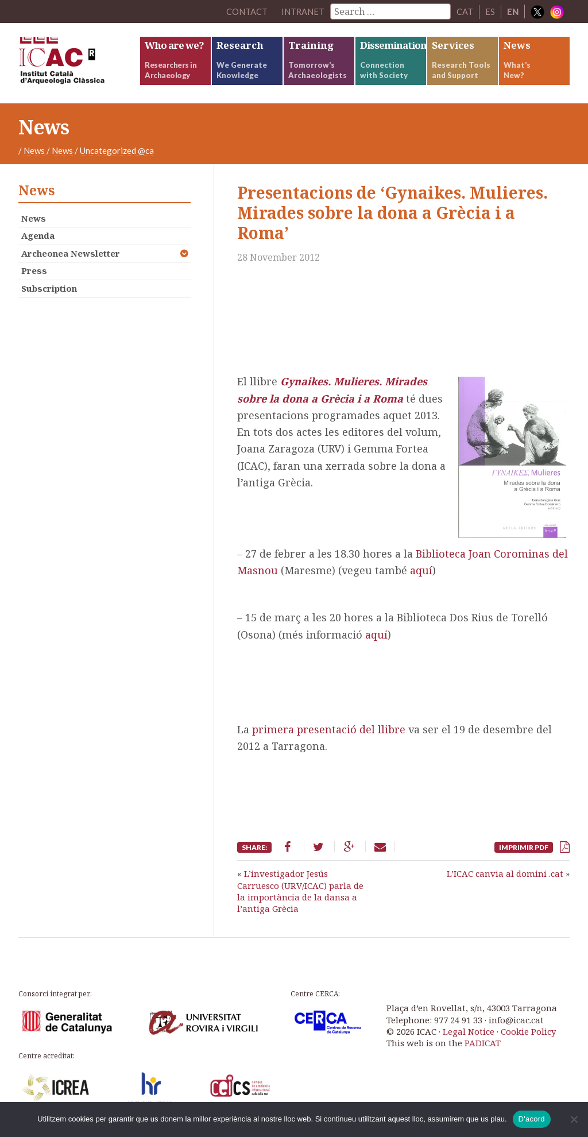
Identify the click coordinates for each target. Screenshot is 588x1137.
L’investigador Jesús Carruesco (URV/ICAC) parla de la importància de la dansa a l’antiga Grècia (300, 891)
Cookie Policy (528, 1031)
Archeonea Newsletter (70, 253)
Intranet (302, 11)
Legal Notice (468, 1031)
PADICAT (483, 1043)
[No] (573, 1119)
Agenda (38, 235)
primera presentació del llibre (328, 729)
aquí (421, 570)
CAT (465, 11)
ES (490, 11)
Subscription (49, 288)
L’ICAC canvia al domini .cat (505, 873)
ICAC (78, 63)
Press (34, 270)
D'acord (532, 1119)
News (34, 150)
